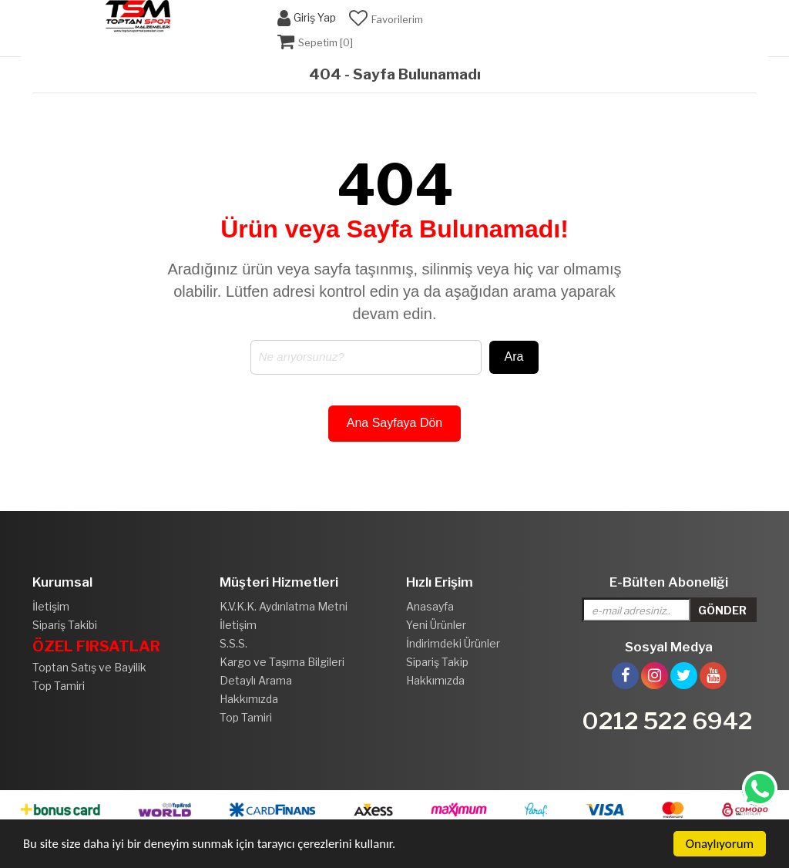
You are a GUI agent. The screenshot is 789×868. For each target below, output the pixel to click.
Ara (514, 356)
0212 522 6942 (667, 721)
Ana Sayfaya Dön (395, 422)
